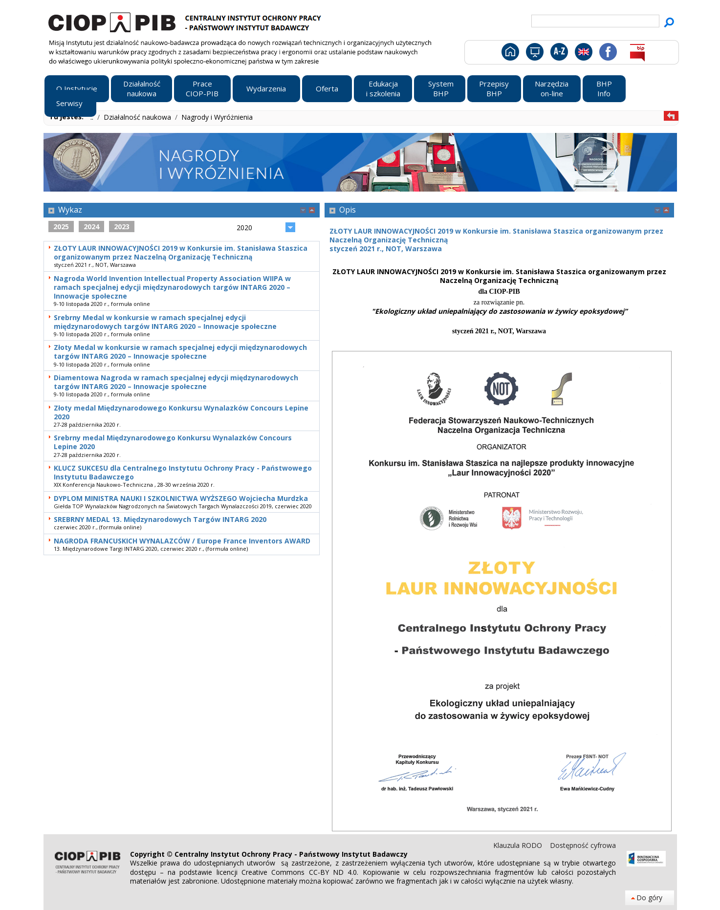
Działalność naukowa (138, 117)
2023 (122, 226)
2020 (244, 227)
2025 (61, 226)
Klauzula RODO (518, 845)
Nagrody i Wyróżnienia (217, 117)
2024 (91, 226)
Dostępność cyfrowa (583, 845)
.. (92, 117)
